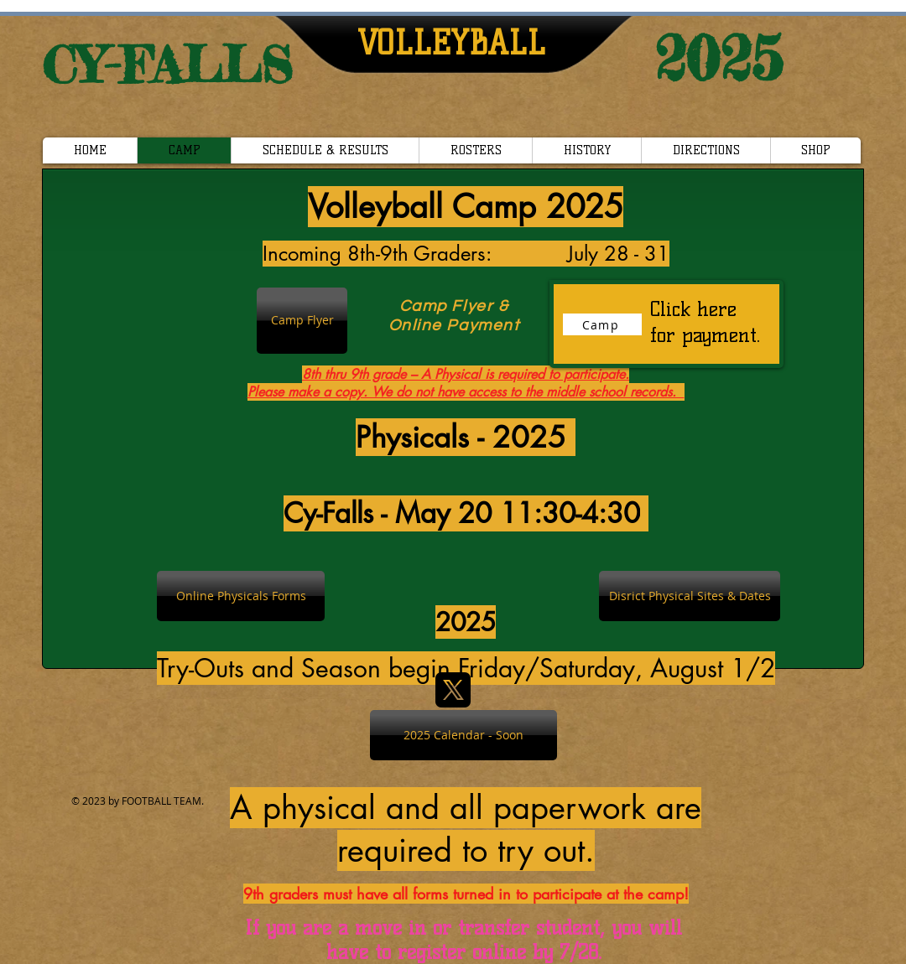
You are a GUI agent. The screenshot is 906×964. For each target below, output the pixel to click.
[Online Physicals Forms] (241, 596)
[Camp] (602, 324)
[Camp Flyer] (302, 321)
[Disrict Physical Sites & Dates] (689, 596)
